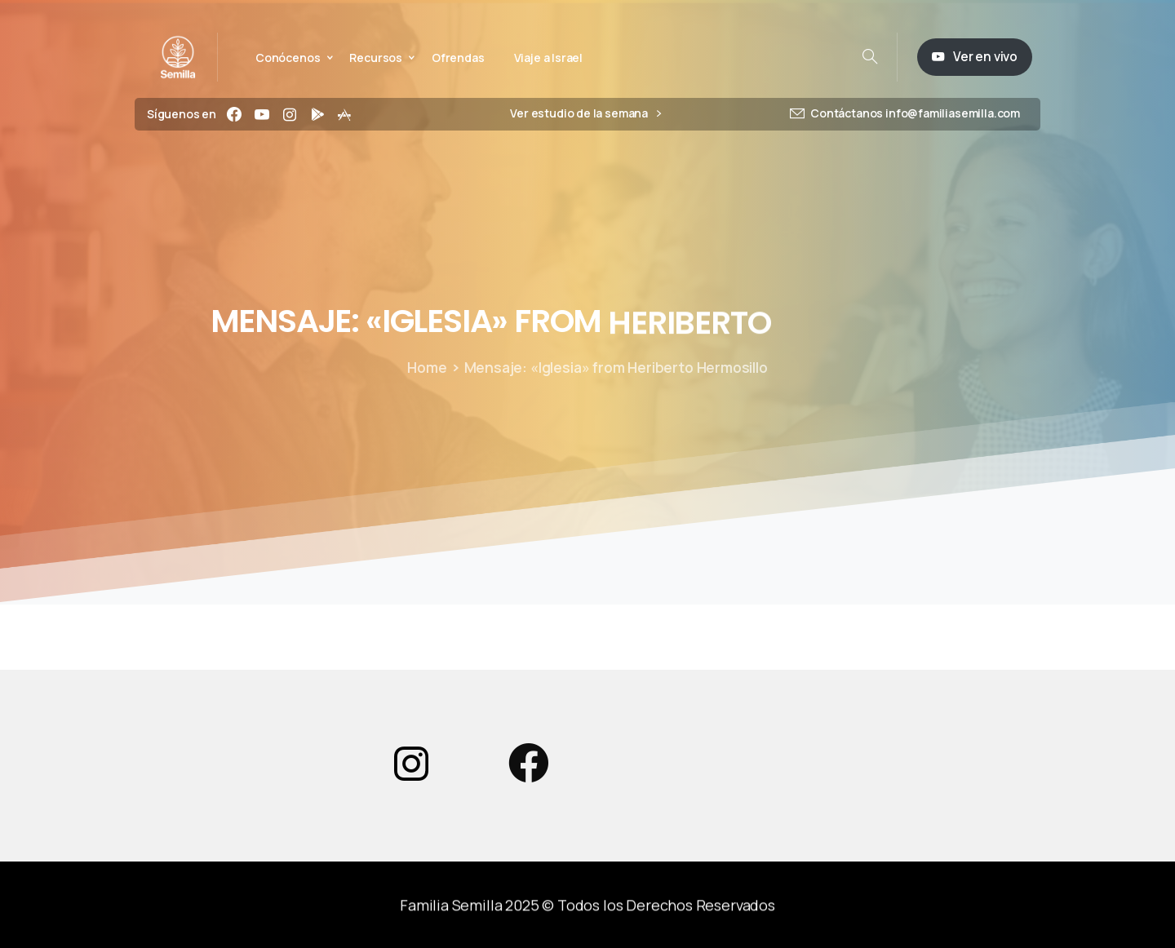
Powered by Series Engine (935, 653)
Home (424, 367)
